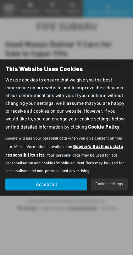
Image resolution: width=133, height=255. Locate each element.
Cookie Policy (104, 126)
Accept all (46, 184)
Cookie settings (109, 184)
